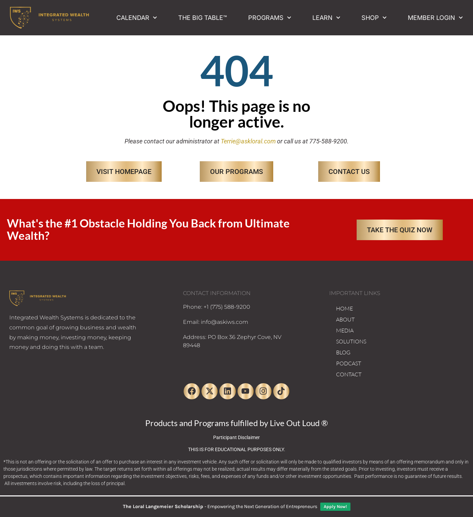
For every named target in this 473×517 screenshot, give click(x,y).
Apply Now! (335, 506)
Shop (374, 17)
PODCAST (348, 363)
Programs (269, 17)
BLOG (343, 352)
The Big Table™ (202, 17)
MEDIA (345, 330)
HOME (344, 308)
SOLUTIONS (351, 341)
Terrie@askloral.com (248, 141)
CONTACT (348, 374)
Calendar (136, 17)
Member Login (435, 17)
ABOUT (345, 319)
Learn (326, 17)
